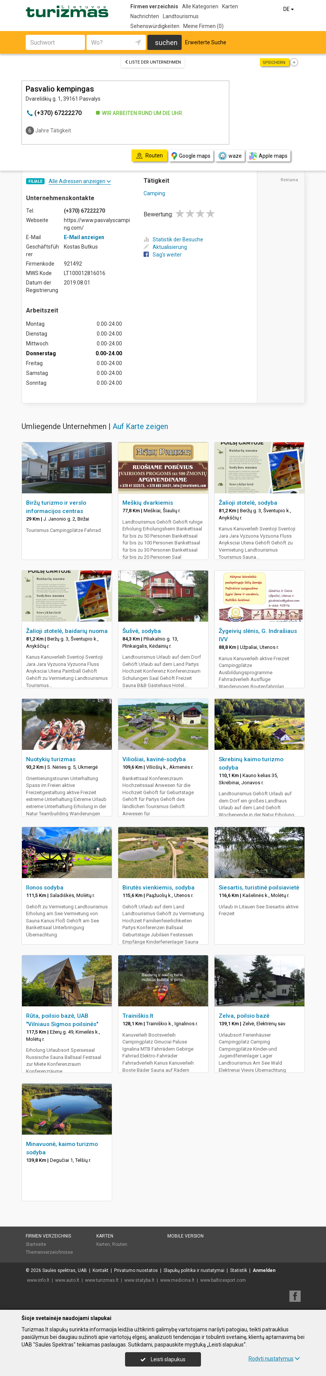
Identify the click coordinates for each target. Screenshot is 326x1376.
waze (230, 156)
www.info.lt (38, 1280)
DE (289, 9)
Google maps (190, 156)
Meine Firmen (203, 26)
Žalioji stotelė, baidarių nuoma (67, 631)
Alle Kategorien (200, 6)
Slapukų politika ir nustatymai (194, 1270)
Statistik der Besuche (173, 239)
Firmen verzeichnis (154, 6)
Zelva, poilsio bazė (244, 1015)
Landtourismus (181, 16)
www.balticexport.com (223, 1280)
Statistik (238, 1270)
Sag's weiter (163, 255)
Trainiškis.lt (137, 1015)
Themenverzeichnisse (49, 1252)
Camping (154, 193)
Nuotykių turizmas (51, 759)
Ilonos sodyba (44, 887)
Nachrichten (144, 16)
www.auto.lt (67, 1280)
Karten (230, 6)
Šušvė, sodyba (141, 631)
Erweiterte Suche (205, 42)
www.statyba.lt (139, 1280)
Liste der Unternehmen (153, 62)
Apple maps (268, 156)
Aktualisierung (165, 247)
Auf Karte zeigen (140, 426)
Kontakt (100, 1270)
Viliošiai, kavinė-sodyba (154, 759)
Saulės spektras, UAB (64, 1270)
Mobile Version (185, 1236)
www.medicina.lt (177, 1280)
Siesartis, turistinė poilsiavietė (259, 887)
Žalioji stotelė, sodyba (248, 502)
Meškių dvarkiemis (147, 502)
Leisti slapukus (163, 1359)
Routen (119, 1244)
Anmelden (264, 1270)
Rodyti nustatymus (274, 1359)
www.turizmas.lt (102, 1280)
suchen (166, 43)
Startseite (36, 1244)
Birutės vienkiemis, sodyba (158, 887)
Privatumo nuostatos (136, 1270)
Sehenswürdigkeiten (154, 26)
